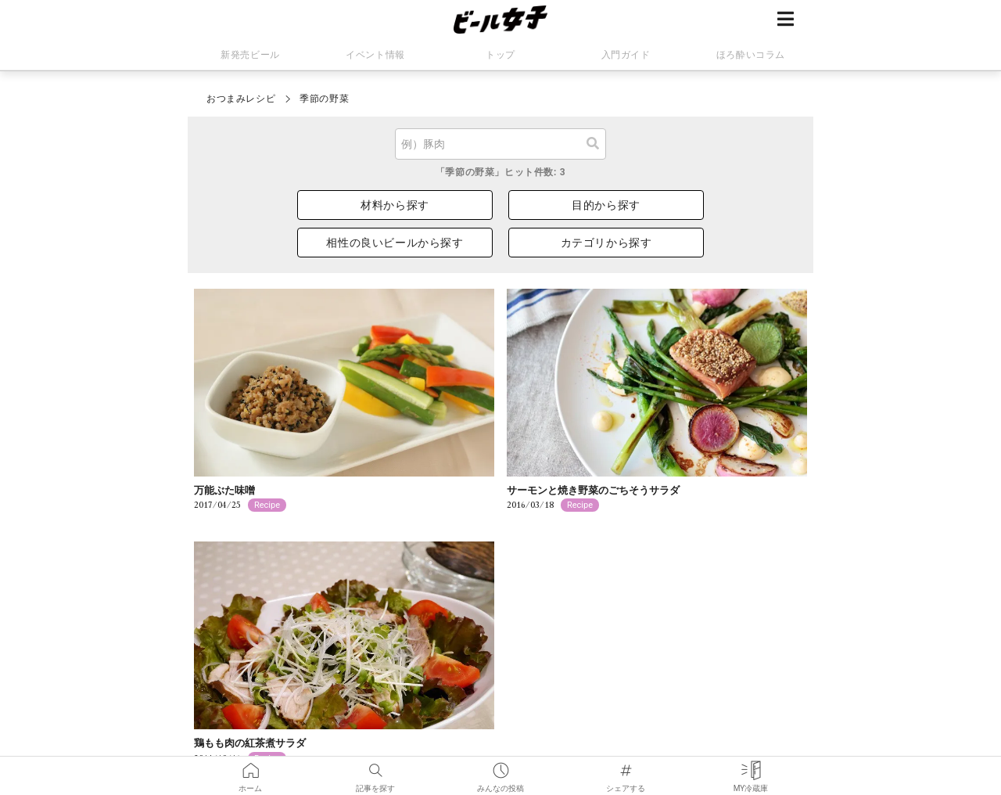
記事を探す (375, 767)
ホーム (250, 767)
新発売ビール (250, 54)
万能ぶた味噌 (224, 490)
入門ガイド (626, 54)
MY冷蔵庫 (751, 767)
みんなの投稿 (500, 767)
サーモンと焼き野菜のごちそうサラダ (593, 490)
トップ (500, 54)
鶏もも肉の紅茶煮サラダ (250, 743)
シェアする (625, 767)
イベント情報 (375, 54)
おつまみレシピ (240, 98)
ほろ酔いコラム (750, 54)
